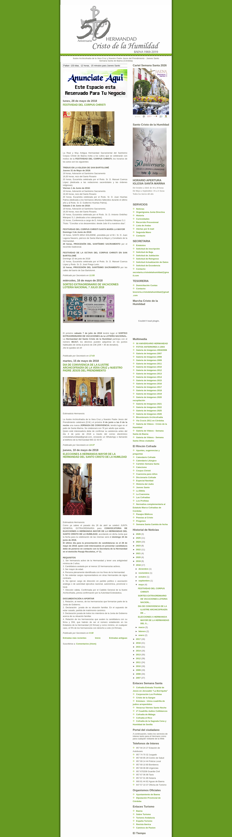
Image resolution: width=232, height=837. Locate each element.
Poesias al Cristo (144, 517)
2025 (138, 538)
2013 (138, 654)
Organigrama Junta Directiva (150, 212)
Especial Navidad (144, 480)
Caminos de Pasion (145, 828)
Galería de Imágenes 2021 (149, 404)
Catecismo (141, 467)
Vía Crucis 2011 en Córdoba (150, 420)
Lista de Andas (143, 225)
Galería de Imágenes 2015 (149, 380)
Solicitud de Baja (144, 252)
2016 (138, 643)
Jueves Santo (143, 487)
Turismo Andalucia (145, 818)
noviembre (144, 573)
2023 (138, 545)
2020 (138, 557)
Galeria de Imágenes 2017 (149, 387)
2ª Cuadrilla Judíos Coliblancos (151, 711)
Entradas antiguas (118, 638)
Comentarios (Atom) (86, 644)
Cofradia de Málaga (145, 714)
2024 (138, 542)
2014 (138, 650)
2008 (138, 674)
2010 (138, 666)
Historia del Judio (145, 484)
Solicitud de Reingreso (147, 259)
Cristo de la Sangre (145, 697)
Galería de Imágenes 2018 (149, 390)
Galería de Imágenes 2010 (149, 367)
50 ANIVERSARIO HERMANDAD (152, 343)
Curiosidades (142, 219)
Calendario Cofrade (145, 457)
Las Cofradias (143, 497)
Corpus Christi (143, 470)
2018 (138, 565)
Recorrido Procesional (147, 222)
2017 (138, 639)
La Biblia (140, 491)
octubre (143, 577)
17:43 (92, 356)
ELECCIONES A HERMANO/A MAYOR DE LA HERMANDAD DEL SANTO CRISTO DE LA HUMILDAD (95, 455)
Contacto (140, 235)
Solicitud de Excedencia (148, 265)
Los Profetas (142, 501)
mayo (142, 584)
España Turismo (144, 821)
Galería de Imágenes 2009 (149, 360)
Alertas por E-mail (145, 229)
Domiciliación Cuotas (146, 285)
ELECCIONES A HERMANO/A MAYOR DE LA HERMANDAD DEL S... (153, 620)
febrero (142, 631)
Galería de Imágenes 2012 (149, 370)
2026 (138, 534)
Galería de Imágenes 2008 (149, 357)
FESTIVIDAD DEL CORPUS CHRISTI (84, 104)
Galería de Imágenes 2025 (149, 410)
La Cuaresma (142, 494)
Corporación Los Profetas (149, 694)
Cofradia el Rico (144, 718)
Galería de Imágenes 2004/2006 (151, 350)
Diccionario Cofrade (146, 477)
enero (142, 635)
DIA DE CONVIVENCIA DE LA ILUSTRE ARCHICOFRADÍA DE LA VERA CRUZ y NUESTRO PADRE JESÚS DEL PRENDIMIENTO (92, 367)
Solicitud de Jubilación (147, 255)
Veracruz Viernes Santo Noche (151, 707)
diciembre (144, 569)
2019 (138, 561)
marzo (142, 627)
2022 (138, 549)
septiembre (144, 580)
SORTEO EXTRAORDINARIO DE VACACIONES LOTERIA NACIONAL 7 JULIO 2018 (90, 286)
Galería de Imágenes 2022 (149, 407)
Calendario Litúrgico (146, 460)
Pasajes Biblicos (144, 514)
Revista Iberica (143, 824)
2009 (138, 670)
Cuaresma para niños (146, 474)
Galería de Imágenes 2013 (149, 373)
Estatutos (141, 245)
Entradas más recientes (74, 638)
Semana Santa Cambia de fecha (152, 524)
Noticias (140, 209)
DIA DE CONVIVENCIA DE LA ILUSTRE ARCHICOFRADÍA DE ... (152, 609)
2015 (138, 647)
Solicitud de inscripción (148, 249)
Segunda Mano (143, 232)
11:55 (92, 275)
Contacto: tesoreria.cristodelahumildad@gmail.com (151, 292)
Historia (140, 215)
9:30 (91, 633)
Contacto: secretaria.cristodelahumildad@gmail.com (151, 272)
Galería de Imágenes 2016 (149, 383)
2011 (138, 662)
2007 (138, 678)
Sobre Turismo (143, 814)
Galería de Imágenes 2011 (149, 363)
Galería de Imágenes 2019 (149, 394)
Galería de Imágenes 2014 (149, 377)
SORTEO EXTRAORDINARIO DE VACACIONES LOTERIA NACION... (152, 599)
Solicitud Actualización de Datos (152, 262)
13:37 (92, 445)
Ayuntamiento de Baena (148, 794)
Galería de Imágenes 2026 (149, 414)
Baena (139, 811)
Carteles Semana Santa (147, 464)
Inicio (98, 638)
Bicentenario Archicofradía (149, 417)
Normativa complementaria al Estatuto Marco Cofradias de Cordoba (149, 507)
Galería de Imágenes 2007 (149, 353)
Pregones (141, 521)
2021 (138, 553)
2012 (138, 658)
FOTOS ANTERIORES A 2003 (150, 347)
